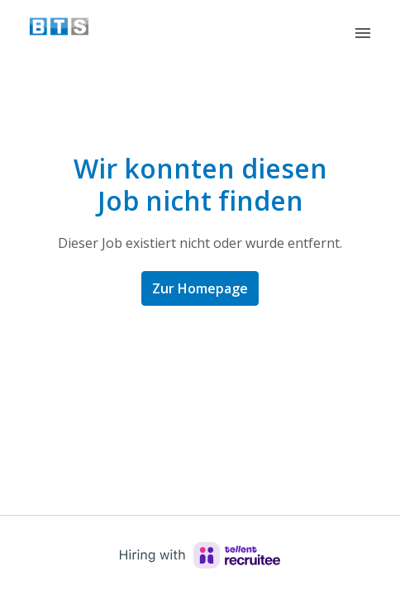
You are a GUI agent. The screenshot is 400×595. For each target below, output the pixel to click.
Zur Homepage (200, 288)
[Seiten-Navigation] (362, 33)
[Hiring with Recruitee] (200, 555)
